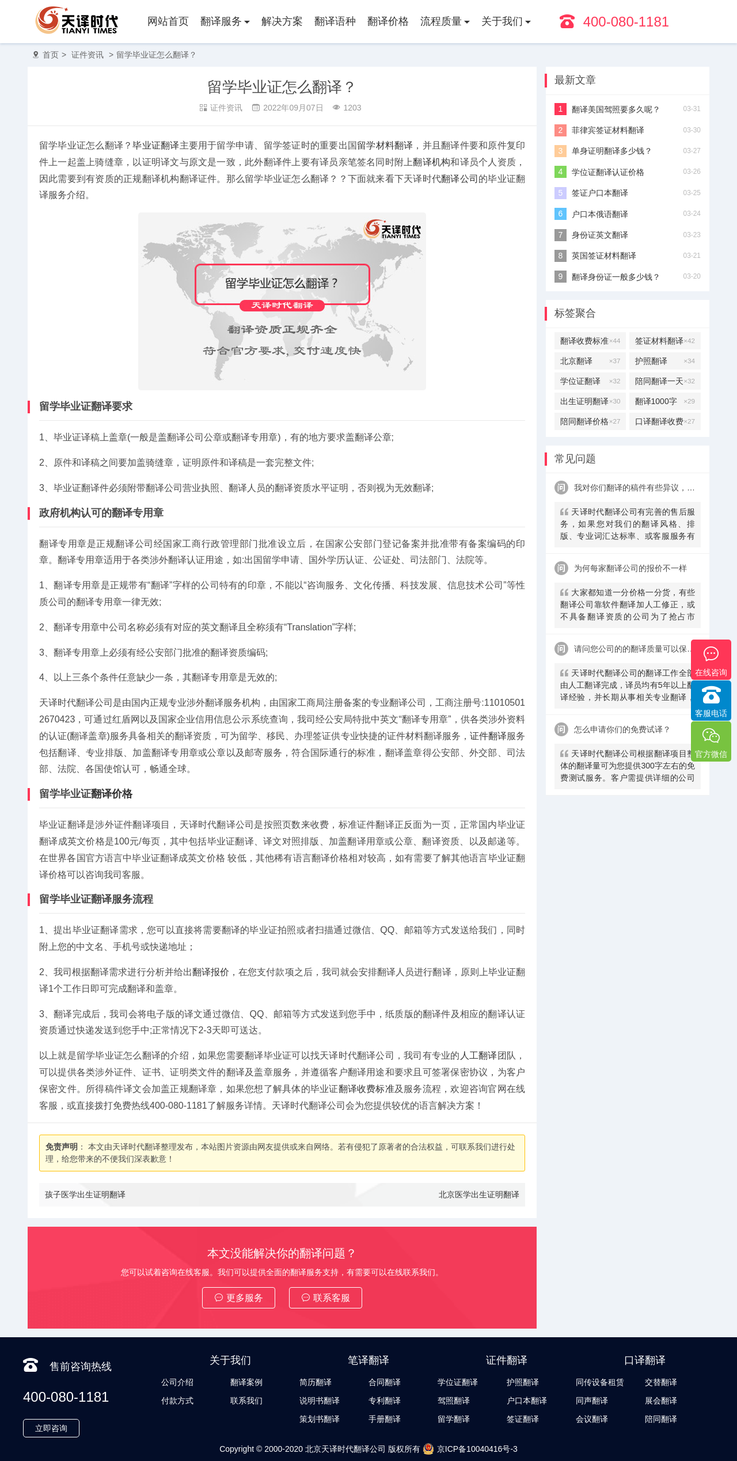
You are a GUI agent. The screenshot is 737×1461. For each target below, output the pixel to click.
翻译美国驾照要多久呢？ (616, 109)
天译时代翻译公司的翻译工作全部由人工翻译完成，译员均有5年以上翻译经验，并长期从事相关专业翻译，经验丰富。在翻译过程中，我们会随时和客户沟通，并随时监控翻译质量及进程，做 (627, 686)
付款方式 (177, 1400)
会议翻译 (592, 1419)
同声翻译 (592, 1400)
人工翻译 (478, 1055)
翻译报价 (210, 972)
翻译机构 (431, 162)
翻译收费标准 (366, 1089)
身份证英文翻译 (600, 234)
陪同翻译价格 (590, 421)
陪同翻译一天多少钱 (665, 381)
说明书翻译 (319, 1400)
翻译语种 (335, 21)
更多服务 (238, 1298)
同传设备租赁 (600, 1382)
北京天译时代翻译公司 (345, 1449)
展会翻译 (661, 1400)
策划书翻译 (319, 1419)
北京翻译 (590, 361)
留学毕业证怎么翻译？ (156, 54)
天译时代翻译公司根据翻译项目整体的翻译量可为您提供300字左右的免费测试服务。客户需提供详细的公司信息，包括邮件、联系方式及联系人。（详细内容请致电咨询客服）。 (627, 767)
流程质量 (441, 21)
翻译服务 (221, 21)
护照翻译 (665, 361)
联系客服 (325, 1298)
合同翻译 (384, 1382)
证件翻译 (488, 736)
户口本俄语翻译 (600, 214)
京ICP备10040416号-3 (470, 1449)
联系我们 (246, 1400)
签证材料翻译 (665, 340)
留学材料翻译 (385, 145)
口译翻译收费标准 (665, 421)
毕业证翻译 (155, 145)
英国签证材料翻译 (604, 255)
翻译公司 (459, 179)
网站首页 (168, 21)
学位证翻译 (590, 381)
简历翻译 (315, 1382)
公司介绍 (177, 1382)
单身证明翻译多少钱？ (612, 150)
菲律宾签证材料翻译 (608, 130)
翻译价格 (388, 21)
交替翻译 (661, 1382)
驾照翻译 (454, 1400)
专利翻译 (384, 1400)
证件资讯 (87, 54)
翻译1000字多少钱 (665, 401)
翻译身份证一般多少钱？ (616, 276)
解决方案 (282, 21)
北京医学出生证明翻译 (479, 1194)
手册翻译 (384, 1419)
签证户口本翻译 (600, 192)
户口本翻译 (527, 1400)
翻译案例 (246, 1382)
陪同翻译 (661, 1419)
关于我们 (502, 21)
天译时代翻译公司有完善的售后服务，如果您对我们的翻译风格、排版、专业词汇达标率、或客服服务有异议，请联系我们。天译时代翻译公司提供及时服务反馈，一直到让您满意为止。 (627, 525)
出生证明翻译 (590, 401)
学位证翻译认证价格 (608, 172)
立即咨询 (51, 1428)
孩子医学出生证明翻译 (85, 1194)
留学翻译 (454, 1419)
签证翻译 (523, 1419)
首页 (51, 54)
